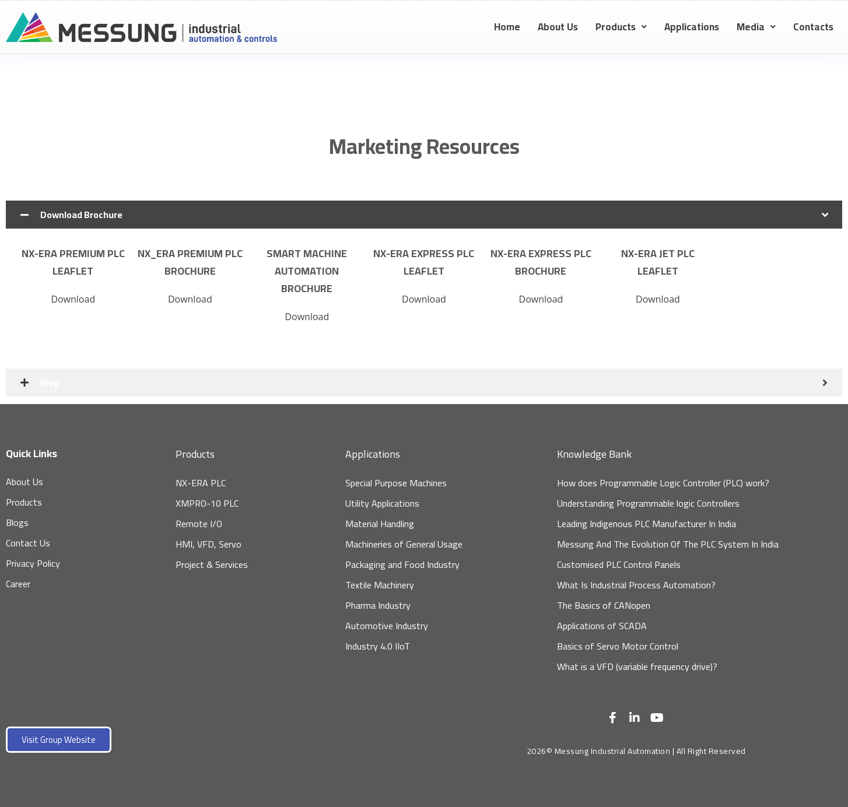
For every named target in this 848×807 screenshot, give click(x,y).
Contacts (813, 26)
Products (621, 26)
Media (756, 26)
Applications (691, 26)
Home (507, 26)
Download (73, 299)
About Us (558, 26)
